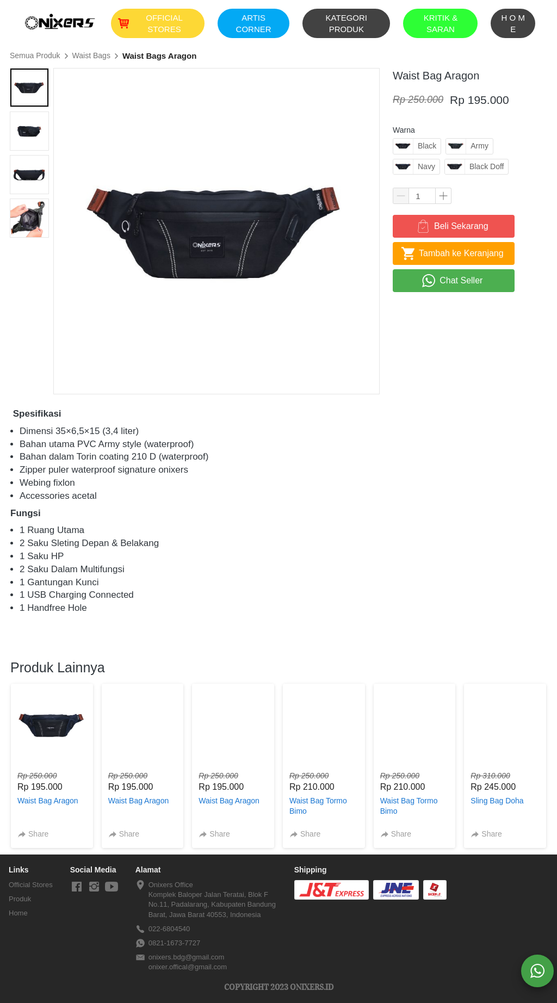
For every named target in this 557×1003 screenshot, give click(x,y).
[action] (537, 971)
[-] (76, 887)
